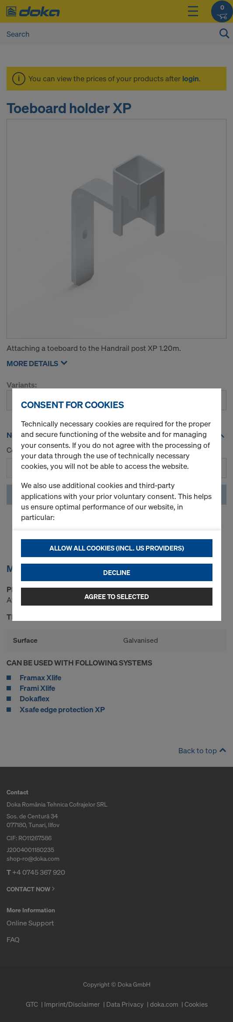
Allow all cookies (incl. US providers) (116, 548)
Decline (116, 572)
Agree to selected (116, 596)
